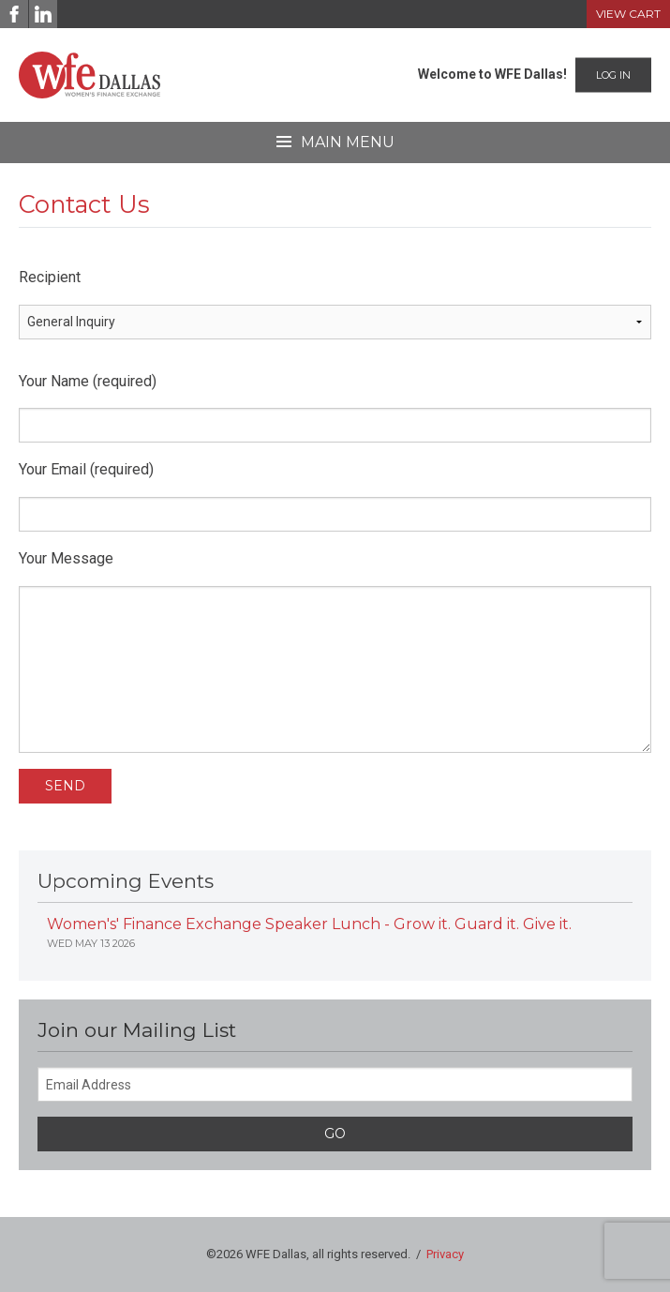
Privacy (445, 1254)
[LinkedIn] (43, 14)
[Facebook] (14, 14)
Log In (613, 75)
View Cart (628, 14)
